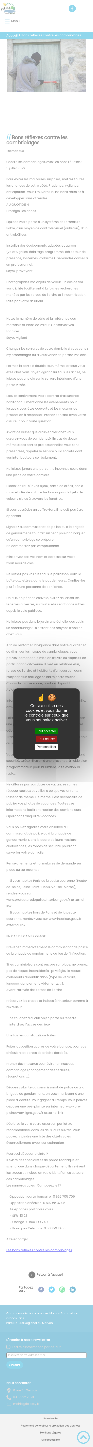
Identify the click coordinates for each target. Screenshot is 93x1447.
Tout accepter (46, 731)
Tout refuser (46, 739)
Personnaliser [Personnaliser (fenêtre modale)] (46, 747)
